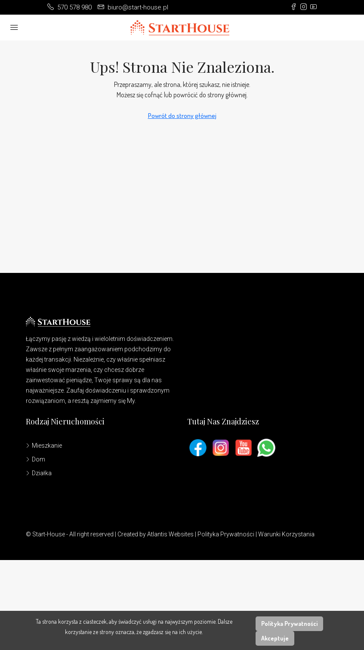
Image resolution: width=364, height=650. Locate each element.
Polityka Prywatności (225, 534)
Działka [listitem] (39, 473)
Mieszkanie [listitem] (44, 445)
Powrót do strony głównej (182, 115)
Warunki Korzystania (286, 534)
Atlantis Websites (170, 534)
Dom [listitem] (35, 459)
